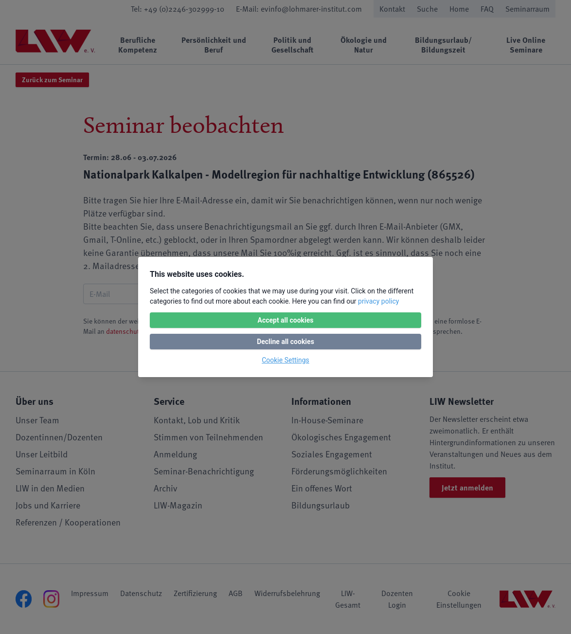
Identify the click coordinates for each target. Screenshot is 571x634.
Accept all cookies (285, 320)
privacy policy (378, 301)
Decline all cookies (285, 341)
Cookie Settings (285, 360)
